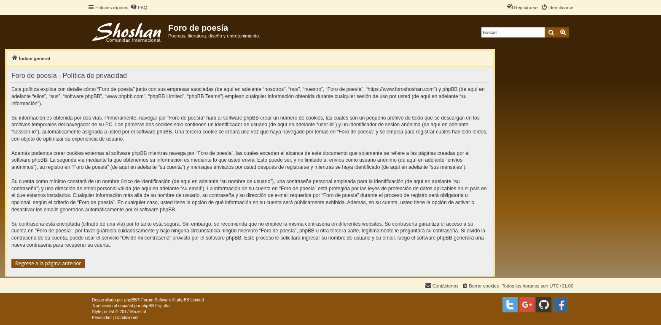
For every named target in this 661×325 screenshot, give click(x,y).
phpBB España (155, 306)
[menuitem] (138, 8)
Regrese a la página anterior (48, 263)
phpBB (130, 300)
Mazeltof (138, 311)
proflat (108, 311)
